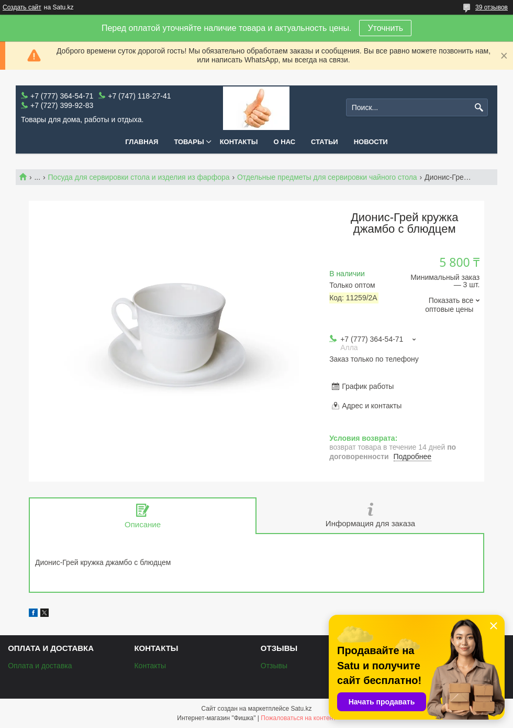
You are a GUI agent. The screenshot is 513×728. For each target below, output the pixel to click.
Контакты (239, 142)
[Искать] (479, 108)
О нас (285, 142)
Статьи (324, 142)
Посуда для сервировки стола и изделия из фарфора (139, 177)
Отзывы (274, 665)
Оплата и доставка (40, 665)
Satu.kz (301, 708)
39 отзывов (491, 7)
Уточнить (385, 28)
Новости (371, 142)
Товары (189, 142)
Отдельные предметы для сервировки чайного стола (327, 177)
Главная (141, 142)
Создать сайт (22, 7)
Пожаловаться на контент (298, 718)
